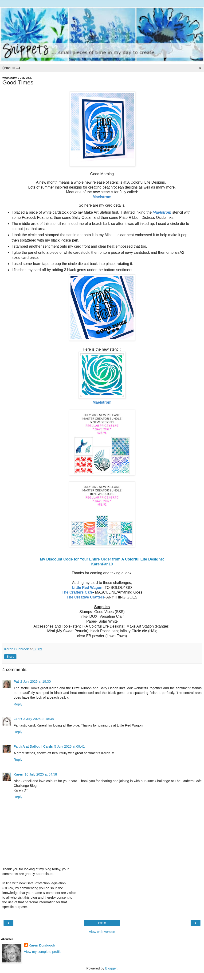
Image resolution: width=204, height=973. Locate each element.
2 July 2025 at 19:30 (35, 681)
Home (102, 922)
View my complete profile (43, 952)
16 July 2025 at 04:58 (41, 774)
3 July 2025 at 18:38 (38, 719)
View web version (102, 932)
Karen (18, 774)
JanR (18, 719)
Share (10, 656)
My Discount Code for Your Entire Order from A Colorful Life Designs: (102, 559)
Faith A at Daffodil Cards (33, 746)
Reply (18, 704)
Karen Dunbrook (42, 945)
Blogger (111, 968)
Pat (16, 681)
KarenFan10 (102, 564)
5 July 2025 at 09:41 (69, 746)
